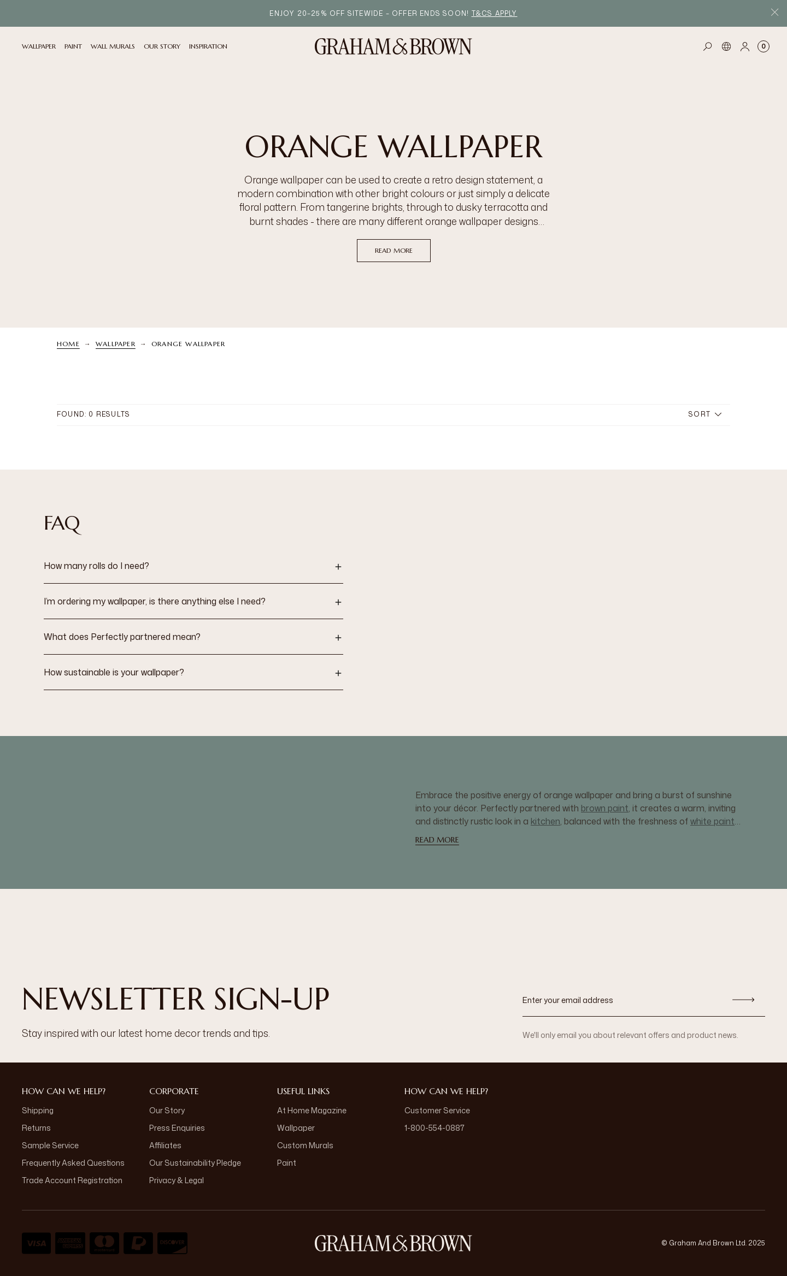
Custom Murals (305, 1145)
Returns (36, 1128)
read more (394, 250)
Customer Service (437, 1110)
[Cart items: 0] (763, 46)
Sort (705, 414)
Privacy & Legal (176, 1180)
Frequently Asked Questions (73, 1163)
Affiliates (165, 1145)
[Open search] (708, 46)
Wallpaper (116, 344)
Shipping (38, 1110)
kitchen (545, 821)
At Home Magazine (311, 1110)
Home (68, 344)
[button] (193, 566)
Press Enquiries (177, 1128)
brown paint (605, 808)
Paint (286, 1163)
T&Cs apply (495, 13)
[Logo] (393, 46)
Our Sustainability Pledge (195, 1163)
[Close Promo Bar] (774, 13)
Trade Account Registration (72, 1180)
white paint (712, 821)
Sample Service (50, 1145)
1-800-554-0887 (434, 1128)
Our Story (167, 1110)
